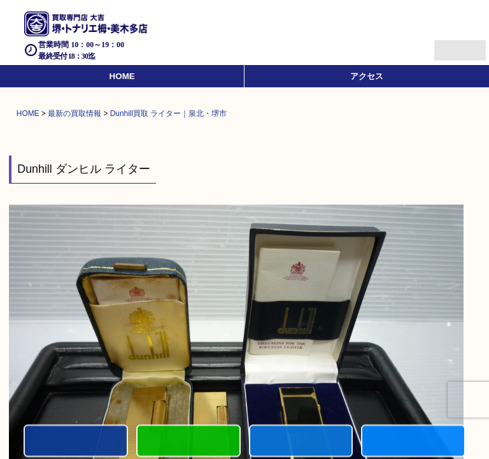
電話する (76, 442)
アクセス (366, 76)
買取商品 (301, 442)
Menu (446, 45)
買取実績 (413, 442)
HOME (122, 76)
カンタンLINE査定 (188, 442)
